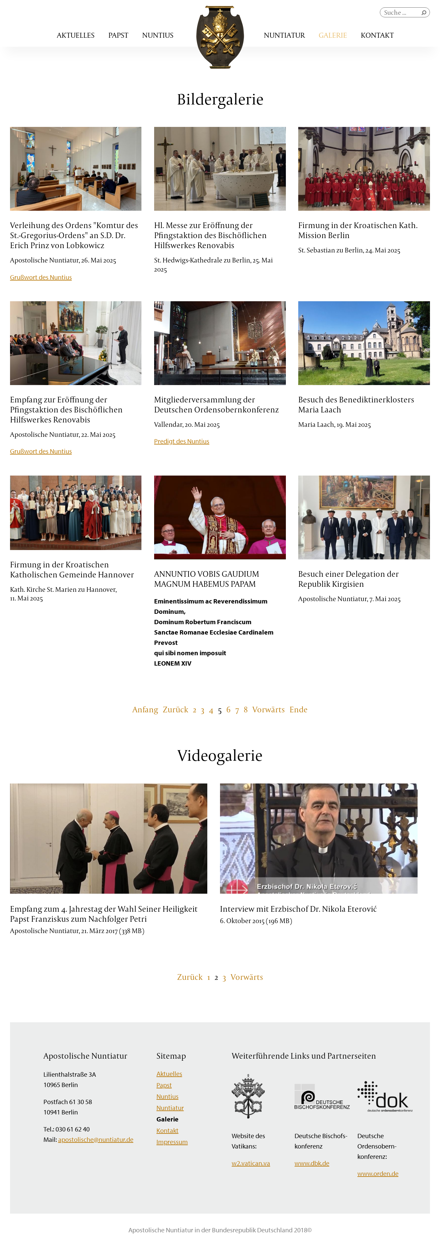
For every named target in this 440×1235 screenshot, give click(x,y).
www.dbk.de (312, 1163)
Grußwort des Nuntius (41, 277)
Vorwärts (268, 709)
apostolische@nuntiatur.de (95, 1139)
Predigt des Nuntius (181, 441)
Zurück (175, 709)
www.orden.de (378, 1173)
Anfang (145, 709)
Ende (299, 709)
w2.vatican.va (251, 1163)
